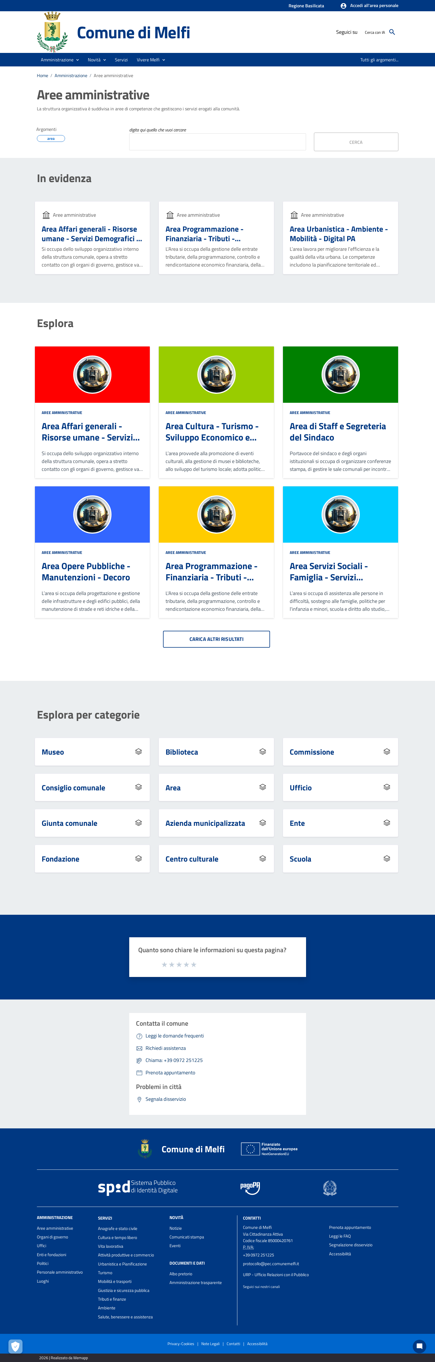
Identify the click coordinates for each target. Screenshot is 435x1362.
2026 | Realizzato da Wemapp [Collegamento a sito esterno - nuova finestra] (63, 1358)
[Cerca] (392, 32)
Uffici (41, 1245)
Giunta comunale (69, 823)
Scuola (300, 858)
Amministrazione (71, 75)
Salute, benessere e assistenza (125, 1317)
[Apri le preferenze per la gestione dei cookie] (15, 1346)
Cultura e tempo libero (117, 1237)
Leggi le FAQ (340, 1236)
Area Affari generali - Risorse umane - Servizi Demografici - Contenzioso (90, 238)
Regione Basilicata (306, 5)
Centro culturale (192, 858)
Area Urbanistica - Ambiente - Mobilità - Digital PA (339, 233)
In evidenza (64, 178)
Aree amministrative (113, 75)
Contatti (252, 1218)
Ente (297, 823)
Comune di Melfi (133, 32)
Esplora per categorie (88, 714)
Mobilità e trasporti (114, 1281)
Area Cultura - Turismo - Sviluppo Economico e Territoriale (212, 437)
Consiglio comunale (73, 787)
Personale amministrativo (60, 1272)
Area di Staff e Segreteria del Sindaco (338, 431)
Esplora (55, 323)
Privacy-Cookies (181, 1344)
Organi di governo (52, 1237)
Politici (42, 1263)
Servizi (105, 1218)
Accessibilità (340, 1254)
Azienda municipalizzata (205, 823)
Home (42, 75)
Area (173, 787)
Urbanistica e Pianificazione (122, 1264)
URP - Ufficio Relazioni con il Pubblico (276, 1274)
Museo (53, 751)
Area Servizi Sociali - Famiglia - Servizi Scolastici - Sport (329, 577)
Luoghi (43, 1281)
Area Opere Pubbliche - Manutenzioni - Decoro (86, 571)
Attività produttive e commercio (126, 1255)
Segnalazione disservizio (350, 1245)
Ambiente (106, 1308)
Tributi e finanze (112, 1299)
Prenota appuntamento (350, 1227)
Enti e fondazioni (51, 1254)
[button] (369, 6)
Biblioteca (182, 751)
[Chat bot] (419, 1346)
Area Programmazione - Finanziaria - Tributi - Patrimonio (205, 238)
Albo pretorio (180, 1274)
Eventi (174, 1245)
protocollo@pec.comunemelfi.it (271, 1263)
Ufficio (301, 787)
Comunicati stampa (186, 1237)
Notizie (175, 1228)
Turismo (105, 1272)
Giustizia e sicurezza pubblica (124, 1290)
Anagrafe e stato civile (117, 1228)
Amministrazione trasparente (195, 1282)
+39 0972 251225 (258, 1255)
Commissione (312, 751)
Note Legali (210, 1344)
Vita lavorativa (110, 1246)
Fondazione (60, 858)
